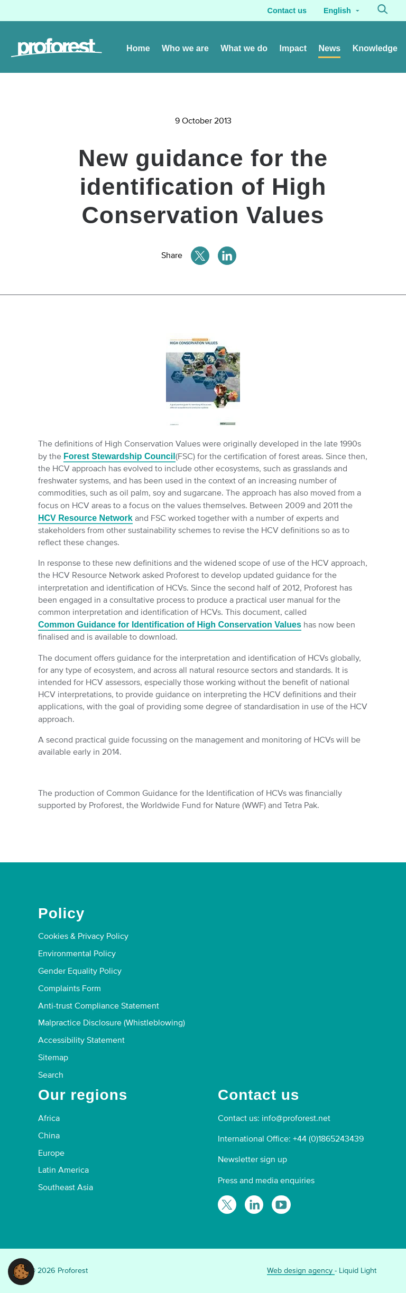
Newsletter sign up (252, 1159)
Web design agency (301, 1270)
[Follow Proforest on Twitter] (227, 1204)
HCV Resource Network (85, 518)
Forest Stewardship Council (119, 456)
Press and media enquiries (266, 1180)
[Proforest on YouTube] (281, 1204)
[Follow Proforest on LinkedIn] (254, 1204)
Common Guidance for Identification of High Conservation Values (169, 624)
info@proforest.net (296, 1118)
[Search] (382, 10)
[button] (21, 1271)
